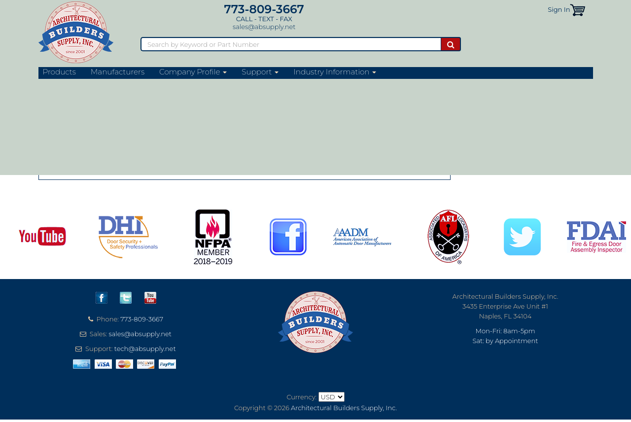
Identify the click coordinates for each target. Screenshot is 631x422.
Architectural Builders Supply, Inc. (344, 408)
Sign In (559, 9)
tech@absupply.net (145, 348)
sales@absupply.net (264, 27)
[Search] (290, 44)
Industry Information (334, 72)
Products (59, 72)
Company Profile (193, 72)
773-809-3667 (264, 9)
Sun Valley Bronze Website (100, 103)
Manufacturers (117, 72)
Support (260, 72)
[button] (577, 9)
